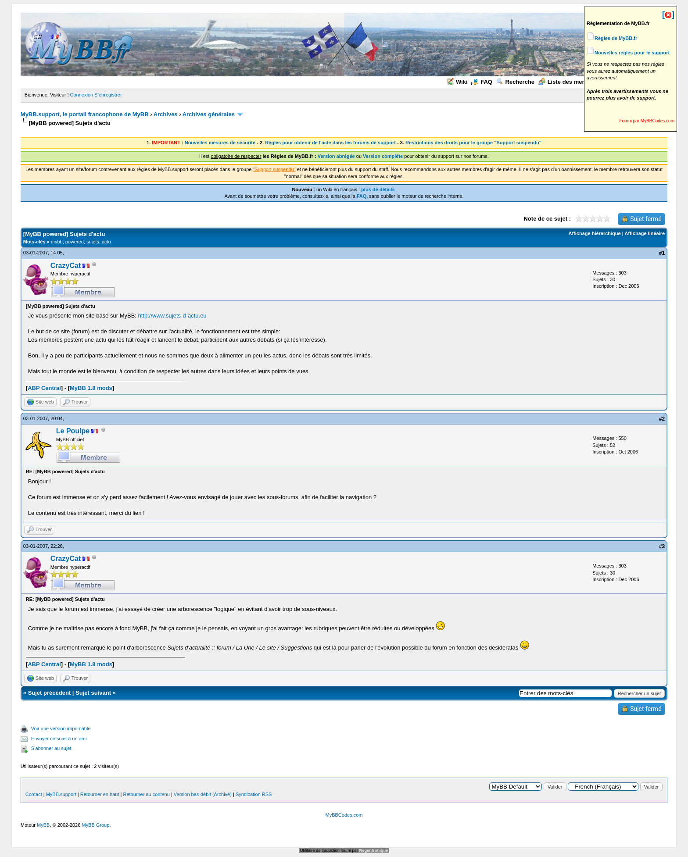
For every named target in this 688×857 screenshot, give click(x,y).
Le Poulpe (73, 431)
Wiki (457, 82)
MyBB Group (95, 825)
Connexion (81, 94)
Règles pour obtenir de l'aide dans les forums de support (330, 142)
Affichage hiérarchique (594, 233)
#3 (662, 546)
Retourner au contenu (146, 794)
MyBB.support (61, 794)
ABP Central (44, 388)
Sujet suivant (93, 692)
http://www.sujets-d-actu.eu (172, 315)
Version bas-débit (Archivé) (203, 794)
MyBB (43, 825)
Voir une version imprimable (61, 728)
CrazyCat (65, 265)
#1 (662, 253)
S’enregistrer (108, 94)
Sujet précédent (49, 692)
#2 (662, 419)
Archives (166, 114)
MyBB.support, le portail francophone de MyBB (85, 114)
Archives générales (209, 114)
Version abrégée (336, 156)
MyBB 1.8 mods (91, 388)
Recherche (515, 82)
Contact (33, 794)
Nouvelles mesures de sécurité (220, 142)
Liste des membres (568, 82)
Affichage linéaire (644, 233)
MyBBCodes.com (344, 815)
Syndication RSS (254, 794)
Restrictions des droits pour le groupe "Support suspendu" (473, 142)
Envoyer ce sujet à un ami (59, 738)
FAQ (481, 82)
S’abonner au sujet (51, 748)
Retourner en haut (99, 794)
